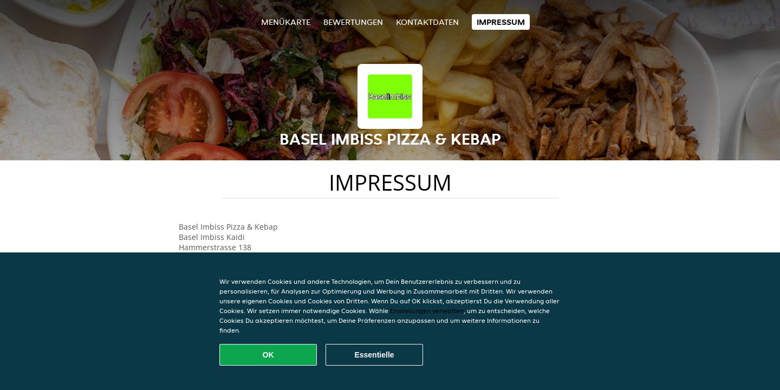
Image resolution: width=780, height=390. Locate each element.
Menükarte (285, 22)
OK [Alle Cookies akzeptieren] (268, 354)
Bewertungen (353, 22)
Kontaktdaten (427, 22)
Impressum (501, 22)
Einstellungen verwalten (427, 311)
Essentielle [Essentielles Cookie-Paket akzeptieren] (374, 354)
